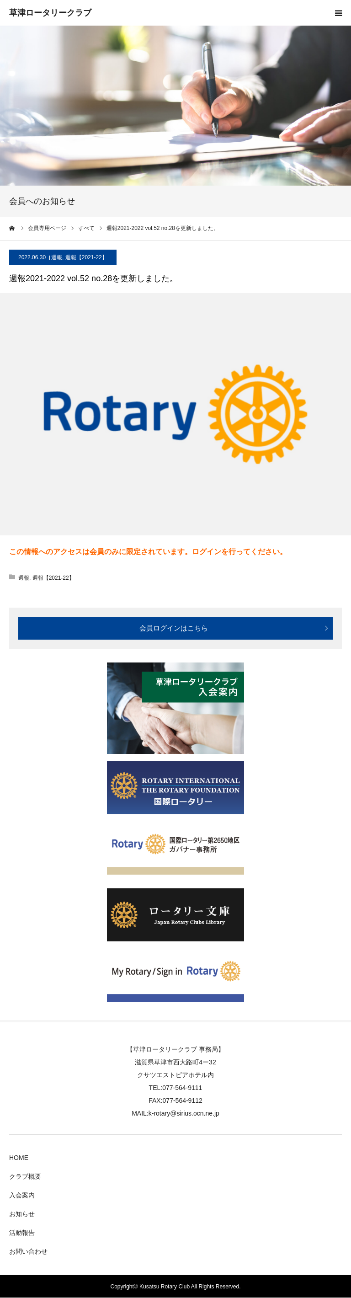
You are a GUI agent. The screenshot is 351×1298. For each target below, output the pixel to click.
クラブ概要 (25, 1176)
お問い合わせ (28, 1251)
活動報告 (22, 1232)
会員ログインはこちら (173, 628)
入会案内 (22, 1195)
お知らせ (22, 1214)
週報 (56, 257)
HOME (18, 1157)
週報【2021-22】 (86, 257)
